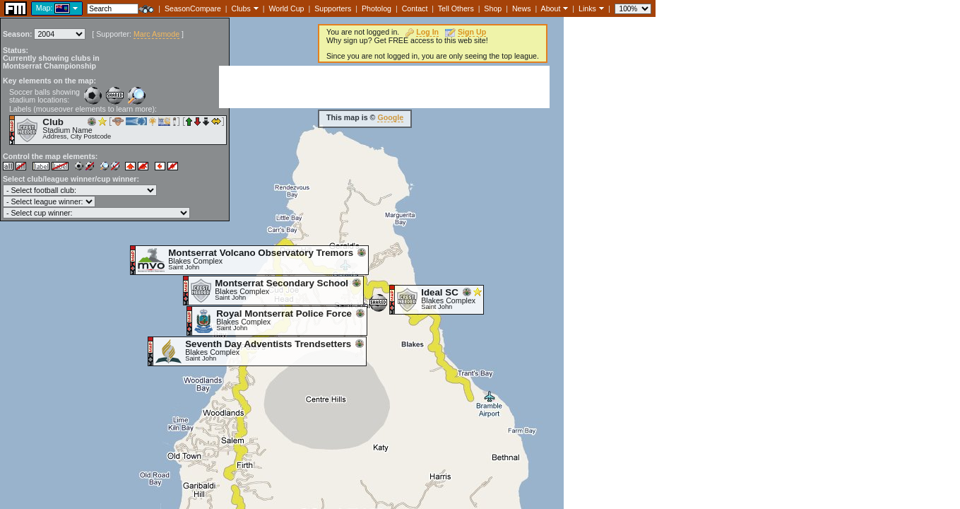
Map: (44, 8)
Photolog (376, 8)
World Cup (286, 8)
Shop (493, 8)
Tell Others (456, 8)
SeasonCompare (193, 8)
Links (587, 8)
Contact (415, 8)
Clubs (241, 8)
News (521, 8)
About (551, 8)
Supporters (332, 8)
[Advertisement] (384, 87)
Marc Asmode (156, 34)
